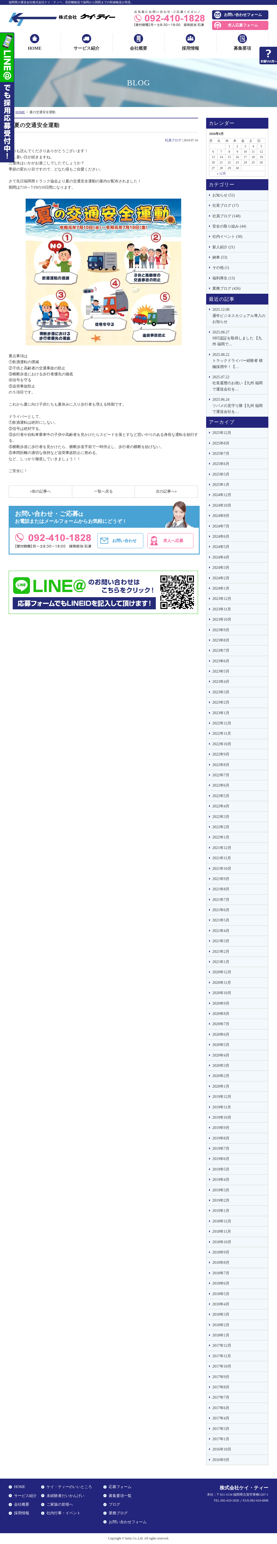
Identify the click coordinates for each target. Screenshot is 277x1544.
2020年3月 (220, 1066)
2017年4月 (220, 1418)
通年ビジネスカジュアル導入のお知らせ (238, 315)
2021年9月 (220, 879)
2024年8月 (220, 516)
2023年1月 (220, 713)
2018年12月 (221, 1221)
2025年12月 (221, 433)
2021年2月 (220, 952)
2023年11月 (221, 609)
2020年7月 (220, 1024)
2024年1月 (220, 588)
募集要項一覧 (120, 1496)
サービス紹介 (87, 48)
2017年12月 (221, 1346)
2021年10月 (221, 869)
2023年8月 (220, 640)
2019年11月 (221, 1107)
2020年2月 (220, 1076)
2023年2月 (220, 702)
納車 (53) (219, 257)
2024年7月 (220, 526)
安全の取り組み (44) (229, 226)
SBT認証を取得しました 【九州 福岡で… (238, 337)
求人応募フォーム (243, 25)
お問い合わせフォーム (243, 15)
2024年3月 (220, 568)
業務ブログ (118, 1513)
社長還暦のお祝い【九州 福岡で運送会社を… (238, 382)
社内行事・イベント (64, 1513)
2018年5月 (220, 1294)
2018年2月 (220, 1325)
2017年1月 (220, 1439)
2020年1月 (220, 1086)
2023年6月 (220, 661)
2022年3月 (220, 817)
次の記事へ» (166, 491)
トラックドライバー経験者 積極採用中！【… (238, 360)
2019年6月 (220, 1159)
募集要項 (242, 48)
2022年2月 (220, 827)
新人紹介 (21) (223, 247)
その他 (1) (220, 268)
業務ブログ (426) (226, 288)
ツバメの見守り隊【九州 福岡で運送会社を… (238, 405)
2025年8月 (220, 443)
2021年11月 (221, 858)
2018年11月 (221, 1231)
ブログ (114, 1504)
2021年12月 (221, 848)
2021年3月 (220, 941)
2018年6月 (220, 1283)
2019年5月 (220, 1169)
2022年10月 (221, 744)
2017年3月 (220, 1429)
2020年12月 (221, 972)
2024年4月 (220, 557)
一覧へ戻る (103, 491)
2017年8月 (220, 1387)
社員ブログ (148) (226, 216)
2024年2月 (220, 578)
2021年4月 (220, 931)
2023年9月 (220, 630)
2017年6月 (220, 1408)
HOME (35, 48)
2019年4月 (220, 1180)
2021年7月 (220, 900)
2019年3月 (220, 1190)
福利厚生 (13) (223, 278)
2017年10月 (221, 1366)
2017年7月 (220, 1397)
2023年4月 (220, 682)
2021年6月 (220, 910)
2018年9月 (220, 1252)
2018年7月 (220, 1273)
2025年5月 (220, 474)
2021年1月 (220, 962)
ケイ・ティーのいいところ (69, 1487)
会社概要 (138, 48)
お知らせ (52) (223, 195)
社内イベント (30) (227, 237)
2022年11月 (221, 733)
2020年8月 (220, 1014)
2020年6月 (220, 1034)
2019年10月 (221, 1117)
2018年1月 (220, 1335)
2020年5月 (220, 1045)
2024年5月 (220, 547)
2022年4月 (220, 806)
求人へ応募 (173, 541)
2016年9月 (220, 1460)
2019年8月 (220, 1138)
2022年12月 (221, 723)
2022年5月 (220, 796)
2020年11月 (221, 983)
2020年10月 (221, 993)
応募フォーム (120, 1487)
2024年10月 (221, 505)
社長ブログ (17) (225, 205)
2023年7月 (220, 651)
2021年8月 (220, 889)
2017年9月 (220, 1377)
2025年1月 (220, 485)
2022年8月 (220, 765)
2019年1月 (220, 1211)
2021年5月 (220, 920)
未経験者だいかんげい (65, 1496)
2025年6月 (220, 464)
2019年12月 (221, 1097)
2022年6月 (220, 785)
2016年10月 (221, 1449)
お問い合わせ (124, 541)
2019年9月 (220, 1128)
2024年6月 (220, 536)
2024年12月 (221, 495)
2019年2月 (220, 1200)
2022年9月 (220, 754)
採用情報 (190, 48)
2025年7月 (220, 454)
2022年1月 (220, 837)
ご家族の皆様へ (60, 1504)
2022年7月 (220, 775)
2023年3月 (220, 692)
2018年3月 (220, 1314)
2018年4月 (220, 1304)
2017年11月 (221, 1356)
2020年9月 (220, 1003)
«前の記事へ (40, 491)
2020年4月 (220, 1055)
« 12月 (221, 173)
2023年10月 (221, 619)
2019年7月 (220, 1149)
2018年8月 (220, 1263)
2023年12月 (221, 599)
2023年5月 (220, 671)
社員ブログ (173, 140)
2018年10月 (221, 1242)
